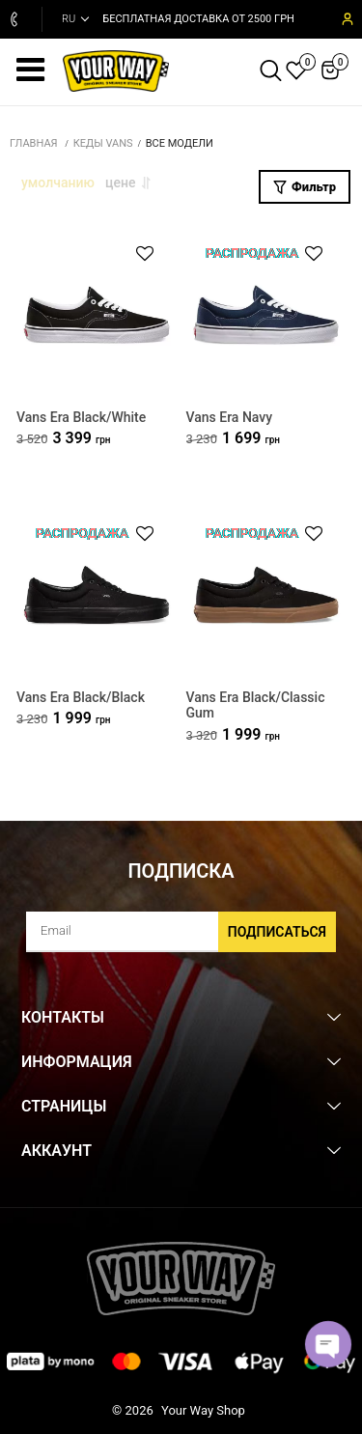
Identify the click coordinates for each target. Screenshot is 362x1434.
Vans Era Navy (229, 417)
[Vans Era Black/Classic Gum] (266, 595)
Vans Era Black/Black (80, 697)
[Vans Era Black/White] (96, 315)
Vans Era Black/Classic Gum (255, 705)
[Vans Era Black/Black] (96, 595)
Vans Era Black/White (81, 417)
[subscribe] (181, 932)
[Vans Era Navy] (266, 315)
